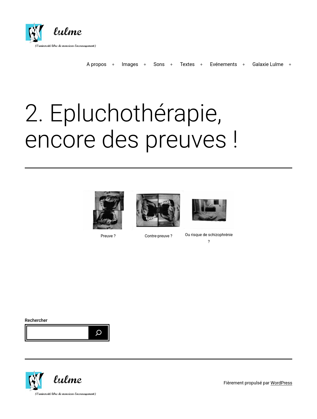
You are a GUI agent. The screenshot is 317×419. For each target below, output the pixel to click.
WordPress (281, 382)
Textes (187, 64)
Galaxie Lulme (267, 64)
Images (130, 64)
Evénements (223, 64)
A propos (96, 64)
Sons (159, 64)
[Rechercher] (98, 333)
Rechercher (36, 320)
